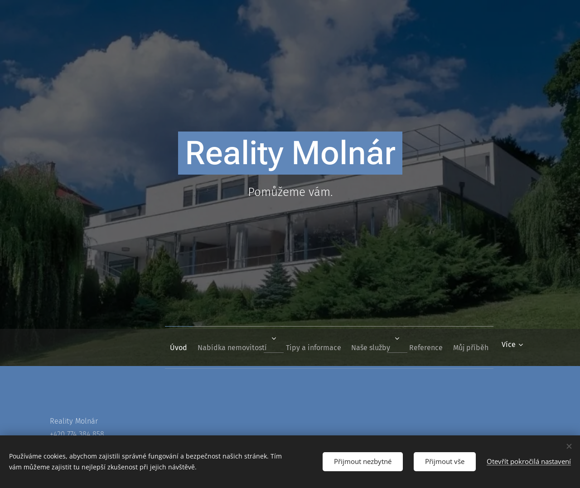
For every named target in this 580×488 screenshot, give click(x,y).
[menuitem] (150, 347)
